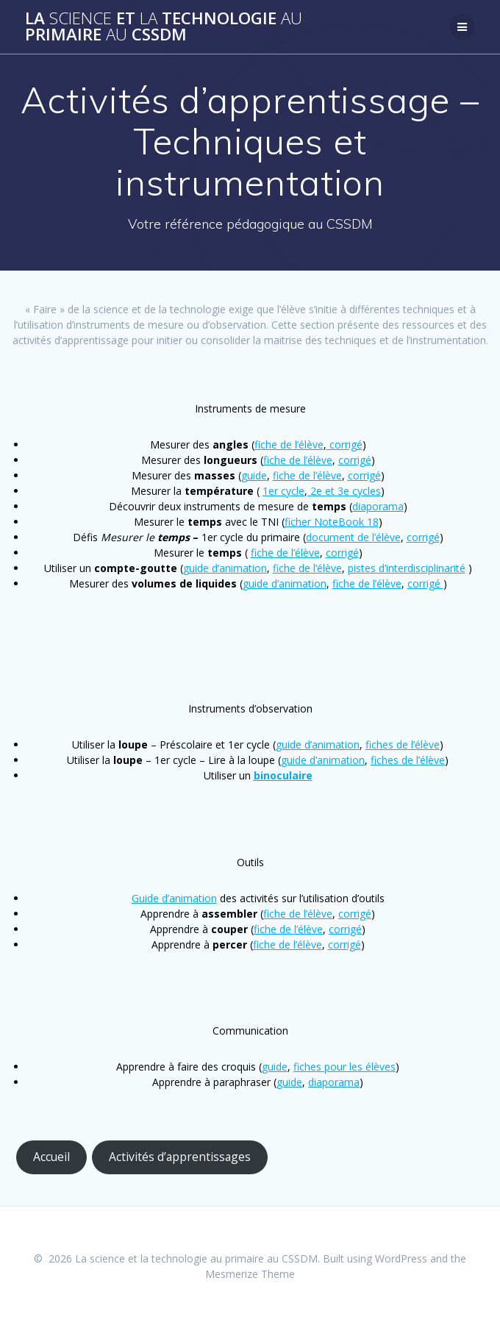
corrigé (344, 444)
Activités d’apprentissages (180, 1157)
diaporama (378, 506)
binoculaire (283, 775)
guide (254, 475)
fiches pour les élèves (344, 1067)
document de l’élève (353, 537)
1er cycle (283, 491)
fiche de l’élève (289, 444)
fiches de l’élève (402, 744)
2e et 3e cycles (344, 491)
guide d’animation (225, 568)
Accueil (51, 1157)
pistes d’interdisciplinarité (406, 568)
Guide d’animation (174, 898)
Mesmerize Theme (250, 1274)
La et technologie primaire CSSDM (163, 26)
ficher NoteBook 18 (332, 522)
